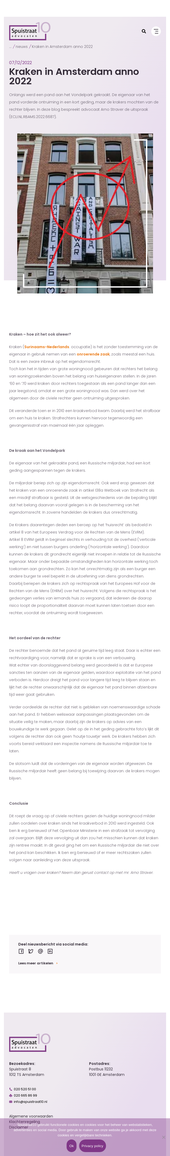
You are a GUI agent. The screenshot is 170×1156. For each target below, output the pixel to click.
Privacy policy (92, 1146)
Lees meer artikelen (35, 963)
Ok (71, 1146)
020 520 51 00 (25, 1089)
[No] (163, 1137)
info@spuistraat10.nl (30, 1101)
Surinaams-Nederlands (46, 346)
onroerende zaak (93, 354)
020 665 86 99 (25, 1095)
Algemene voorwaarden (31, 1116)
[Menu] (156, 31)
